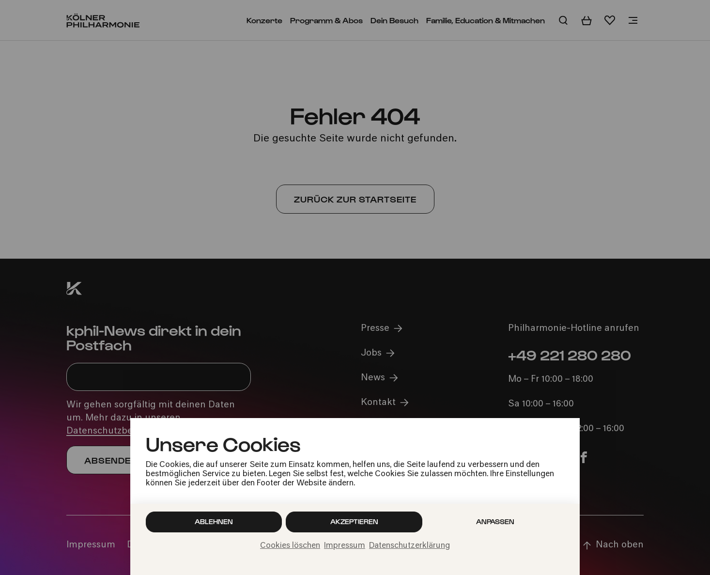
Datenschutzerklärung (409, 546)
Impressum (344, 546)
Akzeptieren (354, 521)
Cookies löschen (290, 546)
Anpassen (495, 521)
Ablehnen (214, 521)
